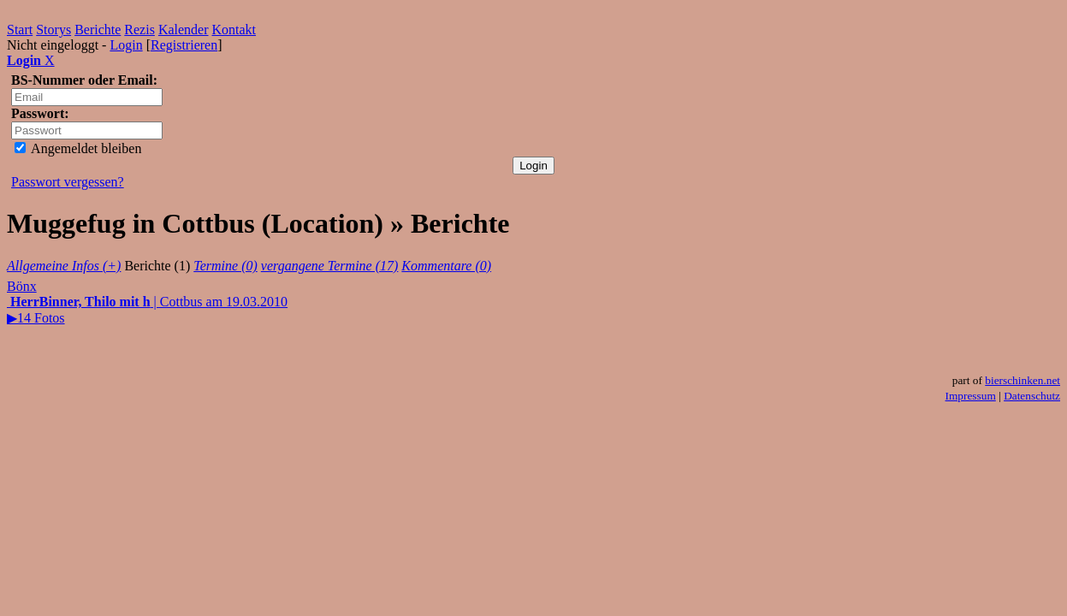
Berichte (97, 29)
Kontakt (234, 29)
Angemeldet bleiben (78, 148)
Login (126, 45)
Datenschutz (1032, 395)
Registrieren (184, 45)
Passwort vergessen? (67, 182)
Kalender (183, 29)
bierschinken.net (1022, 380)
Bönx (22, 286)
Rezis (139, 29)
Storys (53, 29)
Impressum (970, 395)
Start (20, 29)
